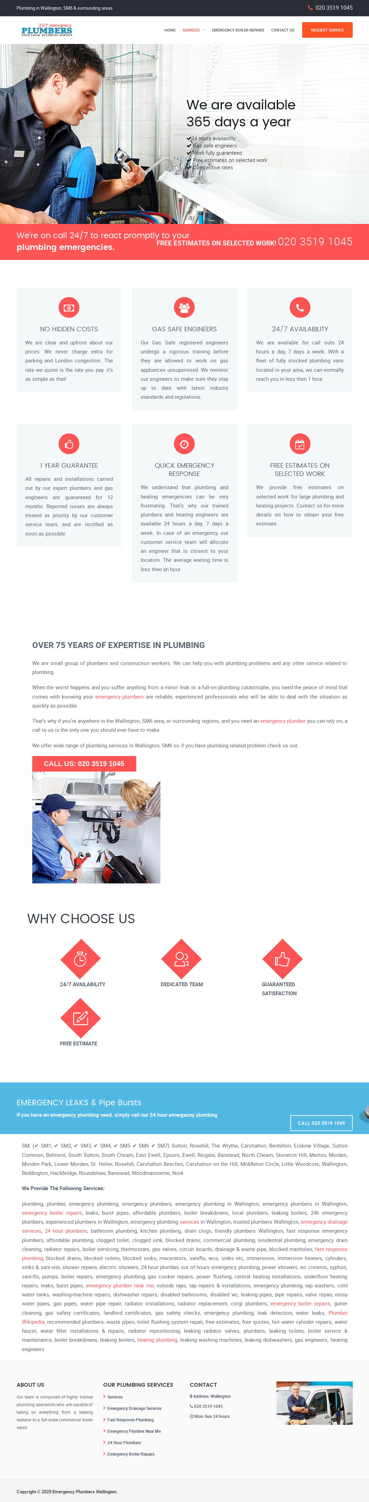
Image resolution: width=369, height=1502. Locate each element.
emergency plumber (283, 720)
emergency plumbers (119, 696)
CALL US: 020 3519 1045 (84, 763)
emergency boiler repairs (52, 1212)
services (189, 1221)
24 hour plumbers (66, 1230)
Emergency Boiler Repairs (238, 30)
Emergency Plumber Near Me (134, 1430)
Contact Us (283, 30)
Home (170, 30)
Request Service (327, 30)
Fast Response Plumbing (130, 1419)
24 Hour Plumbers (124, 1441)
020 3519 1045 (334, 7)
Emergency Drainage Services (134, 1408)
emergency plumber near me (119, 1285)
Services (191, 30)
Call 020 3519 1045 (321, 1108)
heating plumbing (157, 1339)
